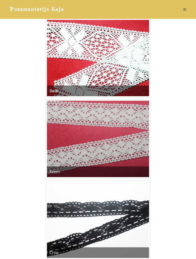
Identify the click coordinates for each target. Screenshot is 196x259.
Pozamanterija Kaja (37, 9)
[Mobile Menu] (184, 9)
